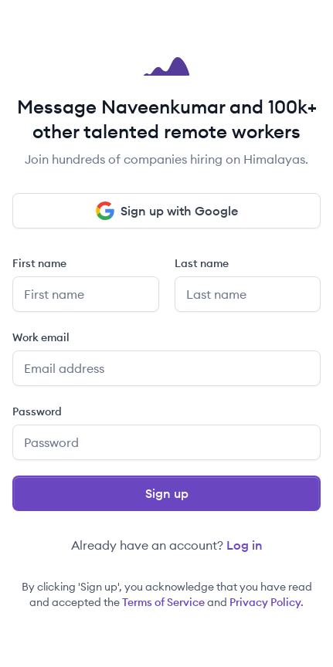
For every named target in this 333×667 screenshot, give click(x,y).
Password (37, 411)
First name (39, 263)
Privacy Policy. (266, 602)
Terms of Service (163, 602)
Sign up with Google (167, 210)
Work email (41, 337)
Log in (244, 545)
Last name (202, 263)
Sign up (167, 493)
